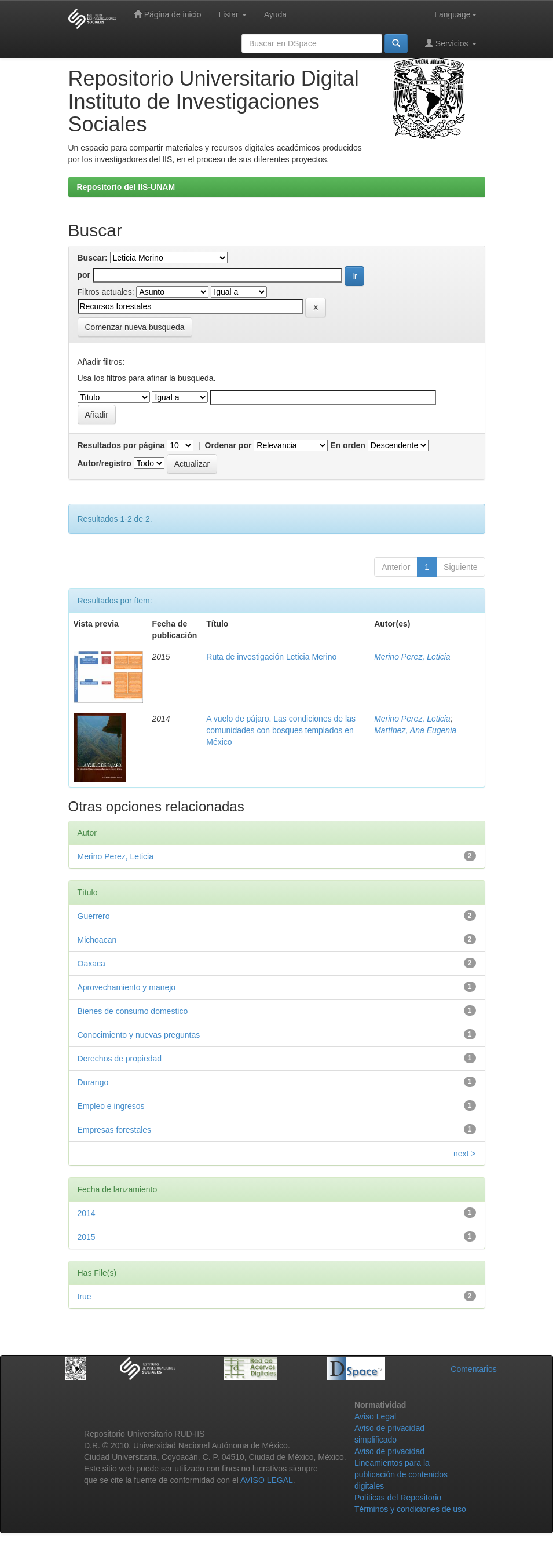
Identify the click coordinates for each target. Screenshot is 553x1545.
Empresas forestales (115, 1129)
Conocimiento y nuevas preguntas (139, 1034)
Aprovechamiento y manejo (127, 987)
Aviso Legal (375, 1416)
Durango (93, 1082)
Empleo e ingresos (111, 1106)
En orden (347, 445)
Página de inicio (168, 14)
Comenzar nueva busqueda (135, 327)
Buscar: (93, 257)
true (84, 1296)
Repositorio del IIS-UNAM (126, 187)
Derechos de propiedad (120, 1058)
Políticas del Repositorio (397, 1497)
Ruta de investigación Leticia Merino (271, 656)
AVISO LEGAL (266, 1480)
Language (455, 14)
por (84, 275)
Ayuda (275, 14)
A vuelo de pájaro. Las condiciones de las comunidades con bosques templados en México (281, 730)
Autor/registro (104, 463)
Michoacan (97, 939)
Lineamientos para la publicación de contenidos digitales (401, 1474)
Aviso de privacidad (389, 1451)
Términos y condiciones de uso (410, 1509)
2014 (87, 1213)
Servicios (451, 43)
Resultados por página (121, 445)
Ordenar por (228, 445)
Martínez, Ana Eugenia (415, 730)
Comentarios (473, 1369)
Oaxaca (91, 963)
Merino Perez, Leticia (412, 656)
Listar (233, 14)
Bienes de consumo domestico (133, 1011)
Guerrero (94, 916)
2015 (87, 1237)
